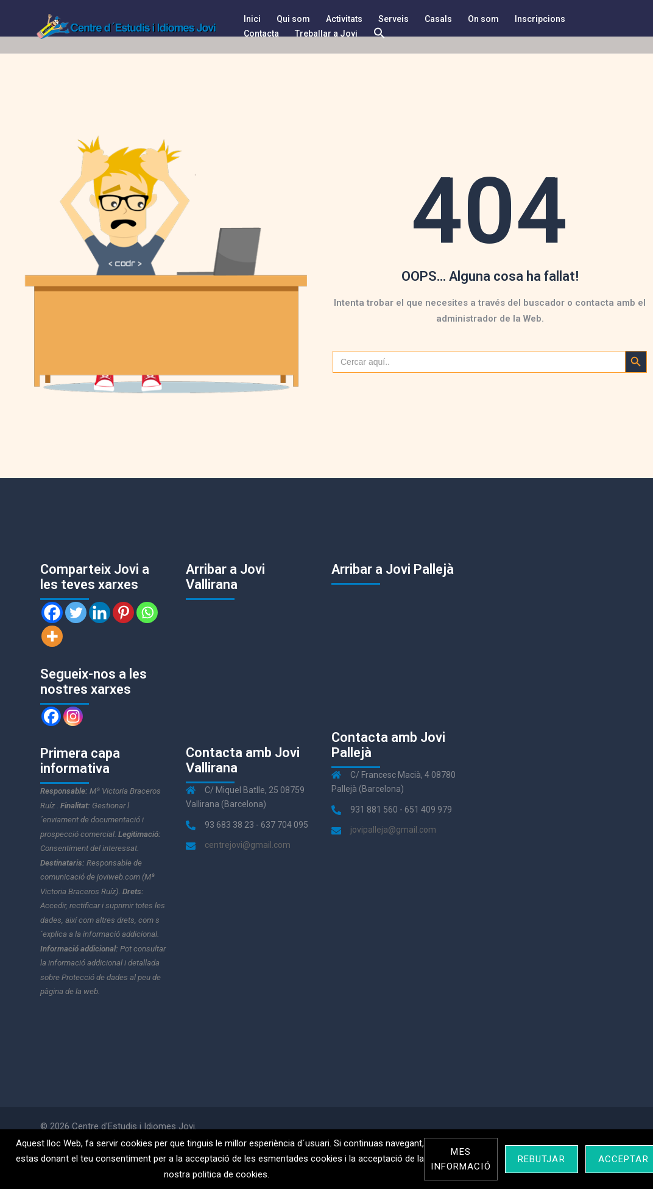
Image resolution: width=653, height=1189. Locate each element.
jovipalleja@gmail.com (393, 829)
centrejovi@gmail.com (248, 845)
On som (483, 19)
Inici (252, 19)
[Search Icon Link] (379, 33)
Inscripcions (540, 19)
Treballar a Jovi (326, 33)
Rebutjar (541, 1159)
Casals (438, 19)
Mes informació (460, 1159)
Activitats (344, 19)
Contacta (261, 33)
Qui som (293, 19)
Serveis (393, 19)
